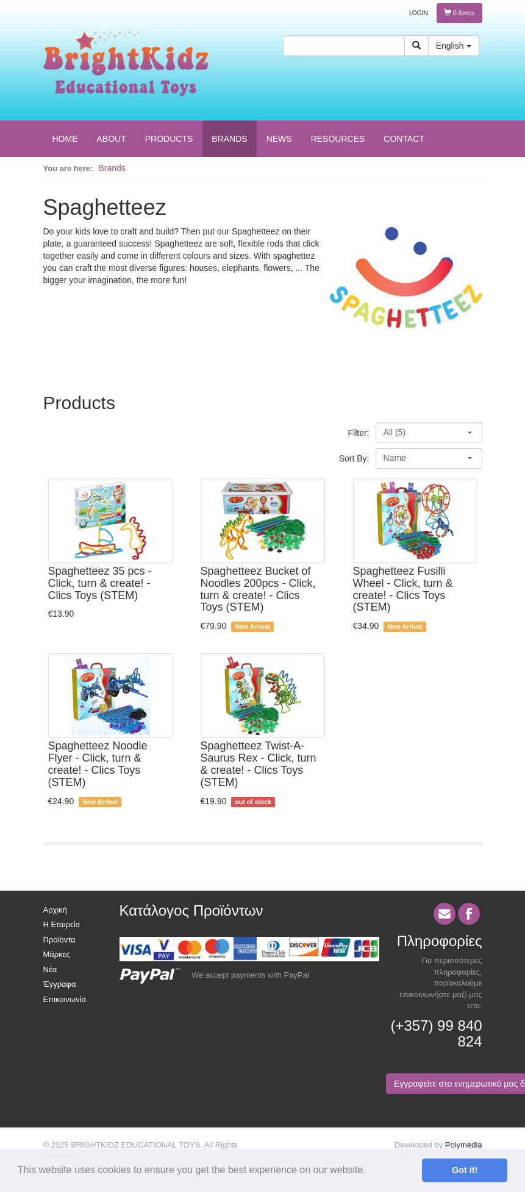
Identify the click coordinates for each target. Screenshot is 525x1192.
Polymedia (463, 1144)
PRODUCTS (169, 139)
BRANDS (229, 139)
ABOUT (111, 139)
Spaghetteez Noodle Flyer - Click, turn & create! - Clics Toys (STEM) (98, 764)
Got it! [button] (464, 1170)
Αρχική (55, 909)
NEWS (279, 139)
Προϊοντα (59, 939)
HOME (65, 139)
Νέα (50, 969)
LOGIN (418, 13)
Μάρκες (56, 954)
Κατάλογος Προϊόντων (191, 910)
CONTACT (404, 139)
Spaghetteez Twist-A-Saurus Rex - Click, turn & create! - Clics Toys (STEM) (258, 764)
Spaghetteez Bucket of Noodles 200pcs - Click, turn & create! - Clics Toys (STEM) (258, 589)
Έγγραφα (59, 984)
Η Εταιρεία (61, 924)
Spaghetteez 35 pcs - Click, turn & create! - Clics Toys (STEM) (100, 583)
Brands (112, 168)
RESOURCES (338, 139)
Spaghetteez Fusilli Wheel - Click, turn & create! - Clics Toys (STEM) (403, 589)
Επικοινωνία (65, 999)
